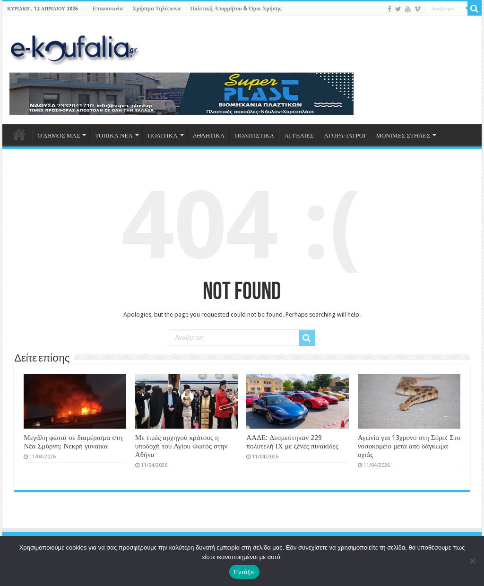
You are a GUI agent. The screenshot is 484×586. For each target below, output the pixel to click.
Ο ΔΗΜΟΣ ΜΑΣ (58, 135)
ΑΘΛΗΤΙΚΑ (209, 135)
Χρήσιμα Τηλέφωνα (156, 8)
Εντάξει (244, 572)
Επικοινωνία (108, 8)
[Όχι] (472, 561)
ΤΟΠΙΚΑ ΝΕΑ (113, 135)
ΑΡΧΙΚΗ (19, 134)
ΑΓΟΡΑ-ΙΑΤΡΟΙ (344, 135)
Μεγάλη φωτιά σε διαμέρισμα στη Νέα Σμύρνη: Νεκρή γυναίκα (73, 441)
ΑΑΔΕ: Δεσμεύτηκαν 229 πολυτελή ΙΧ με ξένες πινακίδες (292, 441)
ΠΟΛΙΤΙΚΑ (163, 135)
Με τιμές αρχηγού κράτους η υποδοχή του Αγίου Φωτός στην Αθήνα (181, 446)
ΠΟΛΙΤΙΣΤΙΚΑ (254, 135)
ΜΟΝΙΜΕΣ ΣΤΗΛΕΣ (403, 135)
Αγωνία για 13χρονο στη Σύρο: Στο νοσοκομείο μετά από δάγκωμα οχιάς (409, 446)
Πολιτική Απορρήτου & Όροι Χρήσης (235, 8)
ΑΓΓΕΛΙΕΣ (299, 135)
